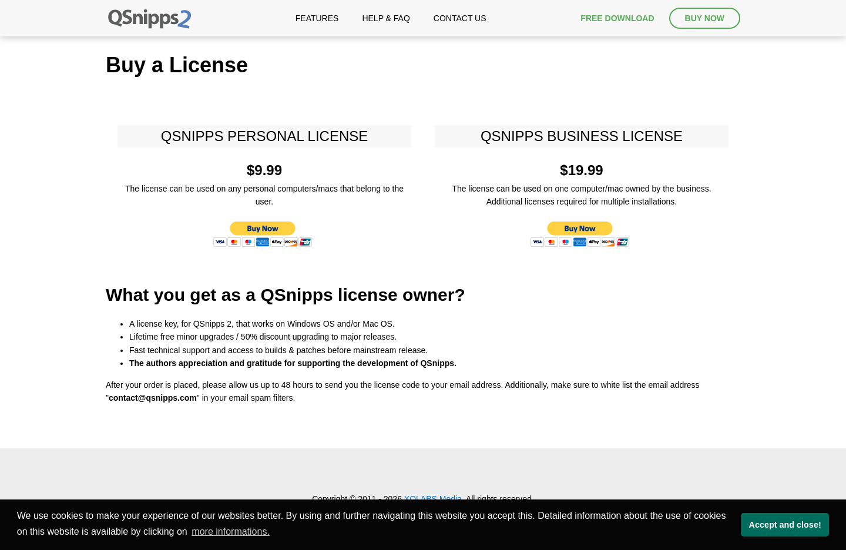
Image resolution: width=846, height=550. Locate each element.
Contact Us (460, 18)
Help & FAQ (385, 18)
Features (317, 18)
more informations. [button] (231, 531)
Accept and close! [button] (785, 524)
